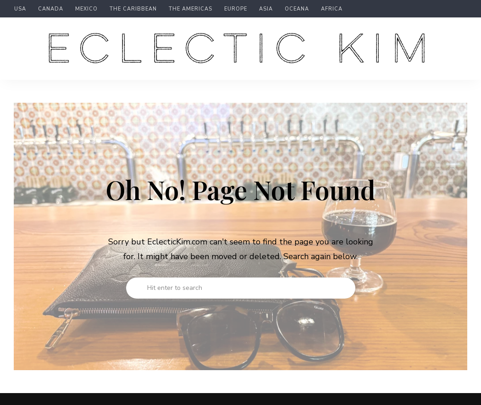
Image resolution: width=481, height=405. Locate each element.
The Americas (190, 9)
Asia (266, 9)
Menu (458, 48)
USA (20, 9)
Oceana (297, 9)
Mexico (86, 9)
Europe (235, 9)
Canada (50, 9)
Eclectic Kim (241, 50)
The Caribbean (133, 9)
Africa (332, 9)
